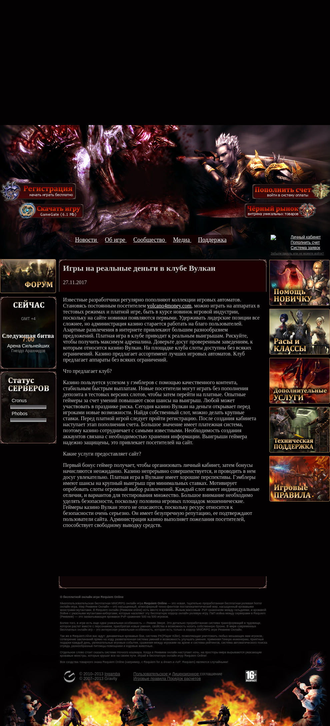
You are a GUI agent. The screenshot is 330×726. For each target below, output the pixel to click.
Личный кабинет (306, 237)
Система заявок (305, 247)
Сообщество (149, 239)
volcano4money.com (169, 305)
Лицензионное (186, 674)
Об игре (116, 239)
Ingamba (112, 674)
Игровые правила (150, 678)
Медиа (182, 239)
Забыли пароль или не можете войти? (297, 253)
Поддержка (212, 239)
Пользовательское (151, 674)
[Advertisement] (165, 62)
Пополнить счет (305, 242)
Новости (86, 239)
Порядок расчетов (184, 678)
